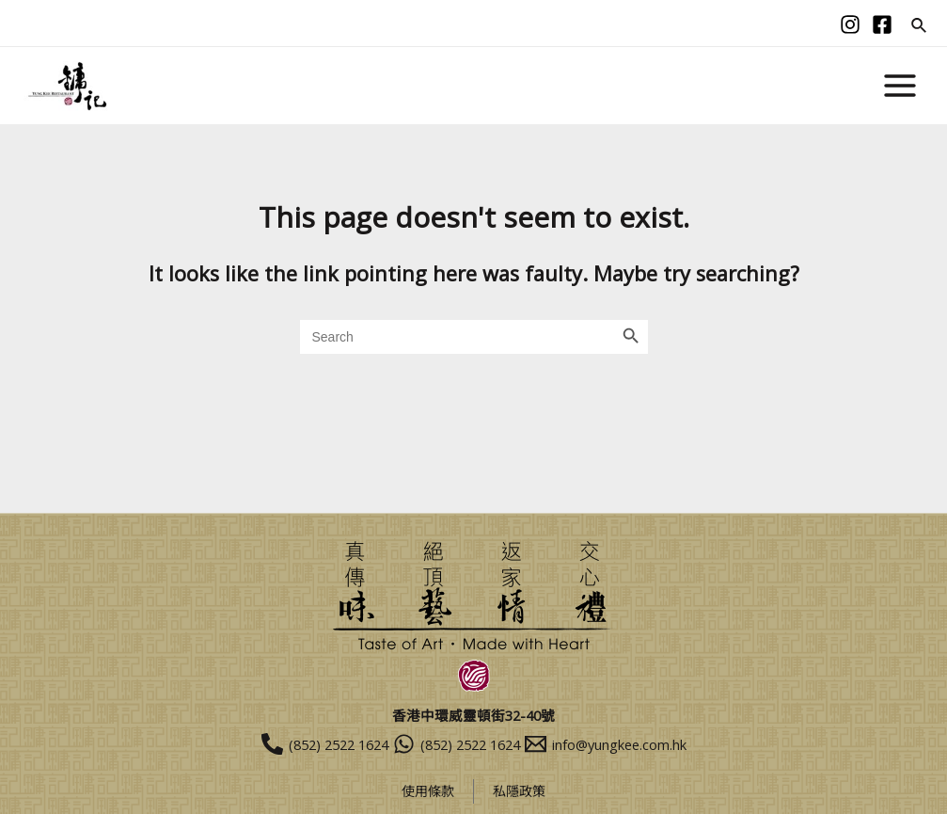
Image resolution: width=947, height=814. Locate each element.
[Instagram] (850, 24)
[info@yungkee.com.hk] (640, 744)
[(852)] (290, 744)
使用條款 (426, 791)
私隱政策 (521, 791)
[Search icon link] (919, 26)
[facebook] (882, 24)
